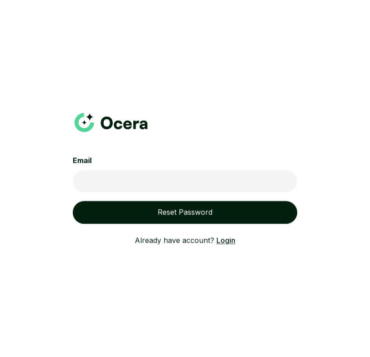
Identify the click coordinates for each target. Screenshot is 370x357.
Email (82, 160)
